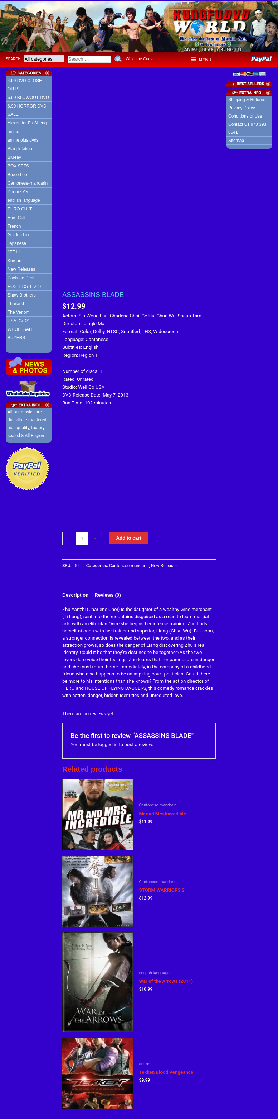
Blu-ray (14, 156)
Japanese (17, 242)
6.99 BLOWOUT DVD (28, 96)
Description (75, 593)
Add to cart (128, 536)
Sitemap (236, 139)
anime (13, 130)
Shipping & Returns (246, 98)
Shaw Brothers (22, 294)
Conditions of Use (245, 115)
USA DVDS (18, 319)
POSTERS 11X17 (25, 285)
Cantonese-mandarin (28, 182)
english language (24, 199)
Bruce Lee (17, 173)
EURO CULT (20, 207)
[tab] (75, 594)
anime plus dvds (23, 139)
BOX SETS (18, 164)
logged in (108, 743)
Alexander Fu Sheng (27, 121)
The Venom (18, 311)
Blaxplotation (20, 147)
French (14, 225)
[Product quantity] (82, 537)
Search (13, 58)
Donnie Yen (18, 190)
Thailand (16, 302)
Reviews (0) (107, 593)
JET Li (14, 250)
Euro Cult (16, 216)
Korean (14, 259)
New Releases (21, 268)
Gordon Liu (18, 233)
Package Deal (21, 276)
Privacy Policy (241, 106)
